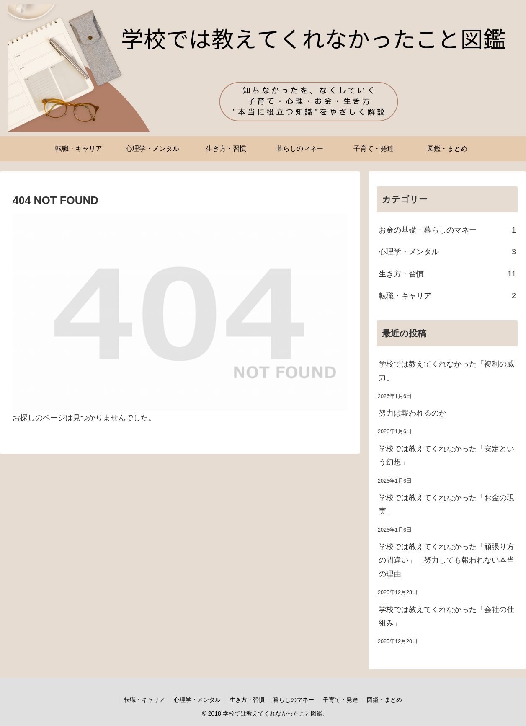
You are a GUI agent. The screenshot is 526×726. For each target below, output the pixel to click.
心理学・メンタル (197, 699)
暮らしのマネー (294, 699)
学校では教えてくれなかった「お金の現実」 (446, 504)
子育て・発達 (340, 699)
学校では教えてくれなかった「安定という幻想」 (446, 455)
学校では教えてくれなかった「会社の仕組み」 (446, 616)
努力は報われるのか (412, 413)
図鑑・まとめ (384, 699)
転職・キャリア (144, 699)
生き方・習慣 (247, 699)
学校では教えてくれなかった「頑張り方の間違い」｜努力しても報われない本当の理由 (446, 560)
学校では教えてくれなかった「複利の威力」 (446, 371)
